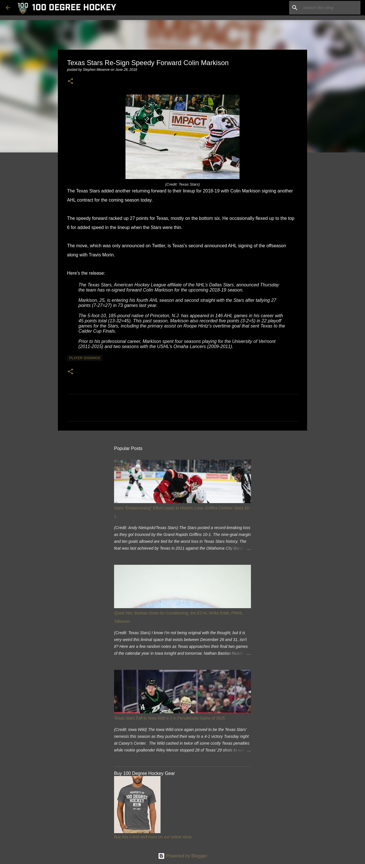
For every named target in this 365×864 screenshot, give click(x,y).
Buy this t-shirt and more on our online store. (153, 837)
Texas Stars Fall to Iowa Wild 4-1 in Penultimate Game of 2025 (169, 718)
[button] (70, 81)
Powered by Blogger (182, 855)
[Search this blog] (330, 8)
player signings (84, 358)
